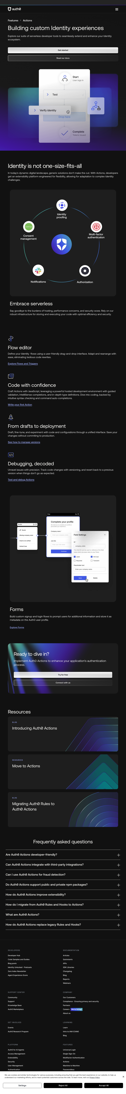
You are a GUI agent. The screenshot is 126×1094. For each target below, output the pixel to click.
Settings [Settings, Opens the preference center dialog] (22, 1089)
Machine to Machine (71, 1056)
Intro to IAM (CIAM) (71, 1022)
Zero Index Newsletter (17, 962)
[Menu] (116, 9)
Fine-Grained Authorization (19, 1068)
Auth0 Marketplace (16, 1000)
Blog (65, 966)
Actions (66, 1052)
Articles (66, 946)
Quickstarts (67, 950)
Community (12, 988)
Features (14, 20)
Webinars (67, 974)
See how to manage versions (24, 442)
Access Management (16, 1044)
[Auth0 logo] (61, 9)
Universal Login (69, 1040)
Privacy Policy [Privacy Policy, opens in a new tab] (95, 1081)
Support (11, 992)
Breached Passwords (71, 1064)
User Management (15, 1056)
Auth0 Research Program (18, 1022)
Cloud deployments (16, 1064)
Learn (65, 1018)
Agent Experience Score (18, 966)
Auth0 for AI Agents (16, 1040)
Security (11, 1052)
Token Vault (68, 1068)
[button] (63, 50)
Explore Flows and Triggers (23, 363)
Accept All (103, 1089)
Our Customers (69, 988)
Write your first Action (20, 404)
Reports (66, 970)
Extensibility (13, 1048)
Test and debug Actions (21, 480)
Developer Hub (14, 946)
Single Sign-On (69, 1044)
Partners (66, 996)
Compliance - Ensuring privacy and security (81, 992)
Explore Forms (17, 627)
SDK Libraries (68, 958)
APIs (65, 954)
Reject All (63, 1089)
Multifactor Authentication (74, 1048)
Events (10, 1018)
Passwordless (68, 1060)
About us (66, 1004)
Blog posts (12, 954)
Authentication (14, 1060)
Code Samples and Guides (19, 950)
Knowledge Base (15, 996)
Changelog (67, 962)
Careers (73, 1000)
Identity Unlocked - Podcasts (20, 958)
